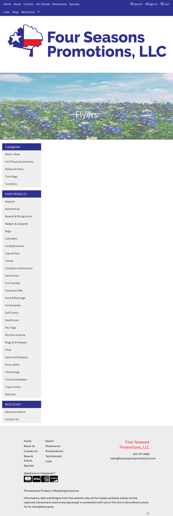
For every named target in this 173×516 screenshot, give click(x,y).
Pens (8, 350)
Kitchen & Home (15, 335)
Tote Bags (11, 176)
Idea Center (28, 12)
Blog (15, 12)
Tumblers (11, 184)
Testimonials (53, 456)
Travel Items (13, 387)
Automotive (12, 209)
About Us (29, 446)
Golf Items (11, 312)
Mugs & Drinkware (16, 342)
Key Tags (10, 327)
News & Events (28, 458)
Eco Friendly (12, 283)
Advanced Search (15, 412)
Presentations (54, 451)
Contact (29, 4)
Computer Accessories (18, 268)
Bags (8, 231)
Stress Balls (12, 364)
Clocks (9, 261)
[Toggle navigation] (5, 68)
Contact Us (12, 419)
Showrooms (59, 4)
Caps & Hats (12, 253)
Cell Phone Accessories (19, 161)
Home (7, 4)
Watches (10, 394)
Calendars (11, 238)
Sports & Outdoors (16, 357)
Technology (12, 372)
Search (136, 4)
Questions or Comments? (39, 473)
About (17, 4)
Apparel (10, 201)
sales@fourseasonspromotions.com (132, 458)
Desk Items (12, 275)
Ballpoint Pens (14, 169)
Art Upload (43, 4)
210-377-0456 (141, 454)
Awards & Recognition (18, 216)
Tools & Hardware (16, 379)
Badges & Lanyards (16, 223)
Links (6, 12)
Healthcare (12, 320)
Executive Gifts (14, 290)
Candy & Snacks (14, 246)
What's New (12, 154)
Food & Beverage (15, 298)
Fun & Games (13, 305)
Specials (74, 4)
